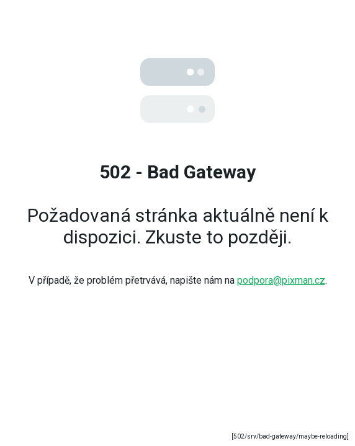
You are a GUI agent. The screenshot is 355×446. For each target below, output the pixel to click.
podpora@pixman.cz (281, 280)
